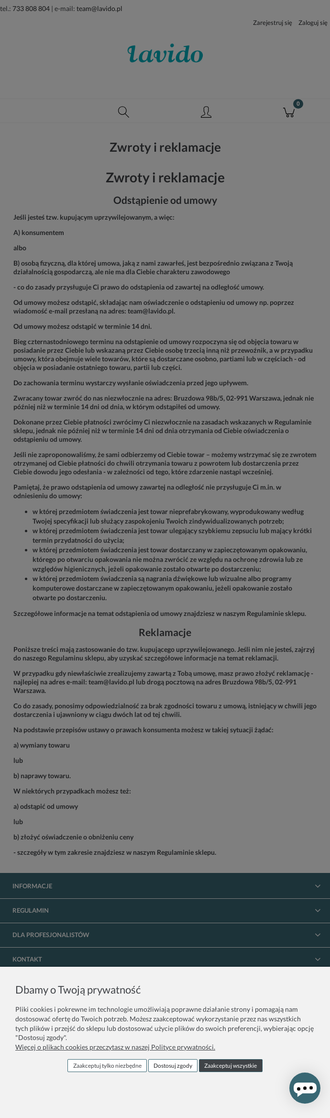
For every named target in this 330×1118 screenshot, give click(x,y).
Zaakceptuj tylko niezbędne (107, 1065)
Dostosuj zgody (173, 1065)
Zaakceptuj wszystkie (230, 1065)
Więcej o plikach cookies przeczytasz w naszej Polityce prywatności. (115, 1047)
